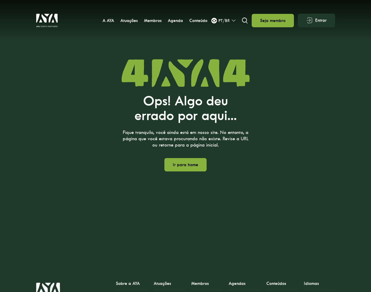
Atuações (128, 20)
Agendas (237, 283)
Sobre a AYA (128, 283)
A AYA (108, 20)
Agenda (175, 20)
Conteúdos (276, 283)
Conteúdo (198, 20)
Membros (152, 20)
